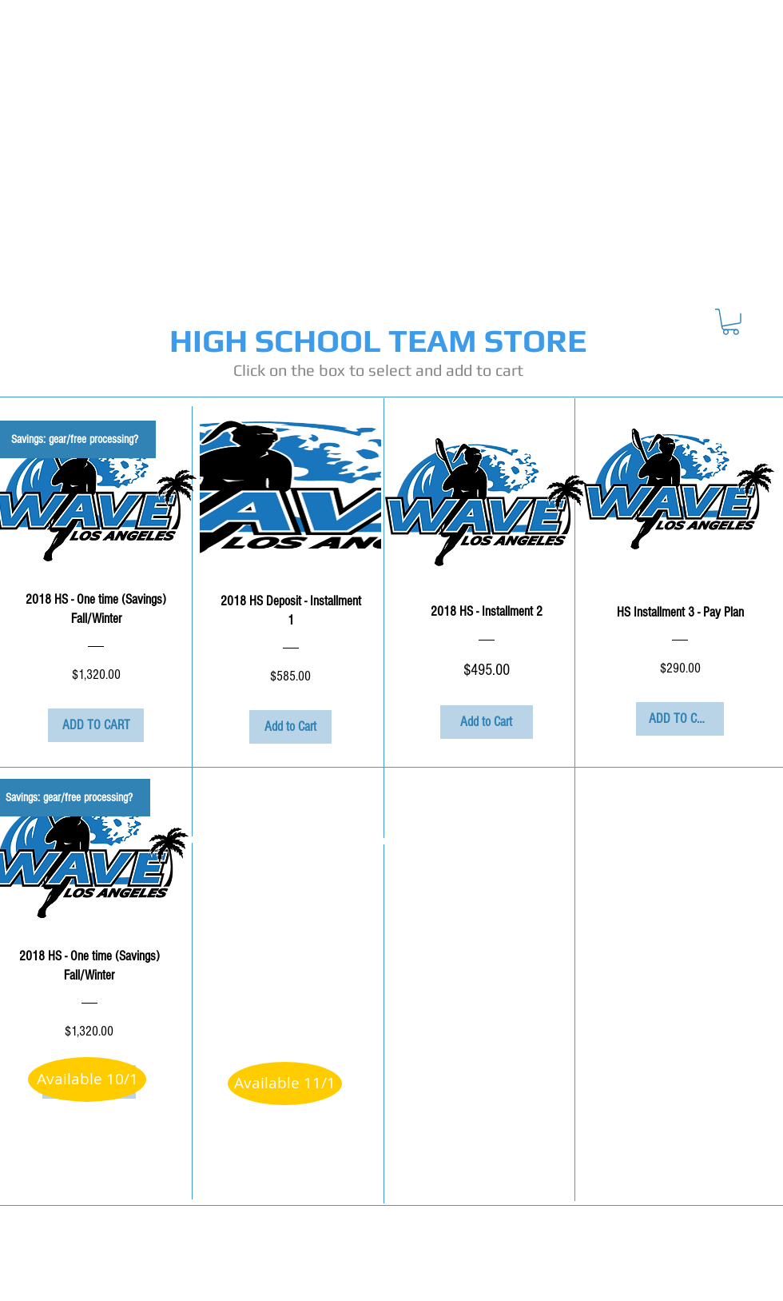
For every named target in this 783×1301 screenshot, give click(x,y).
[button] (730, 322)
